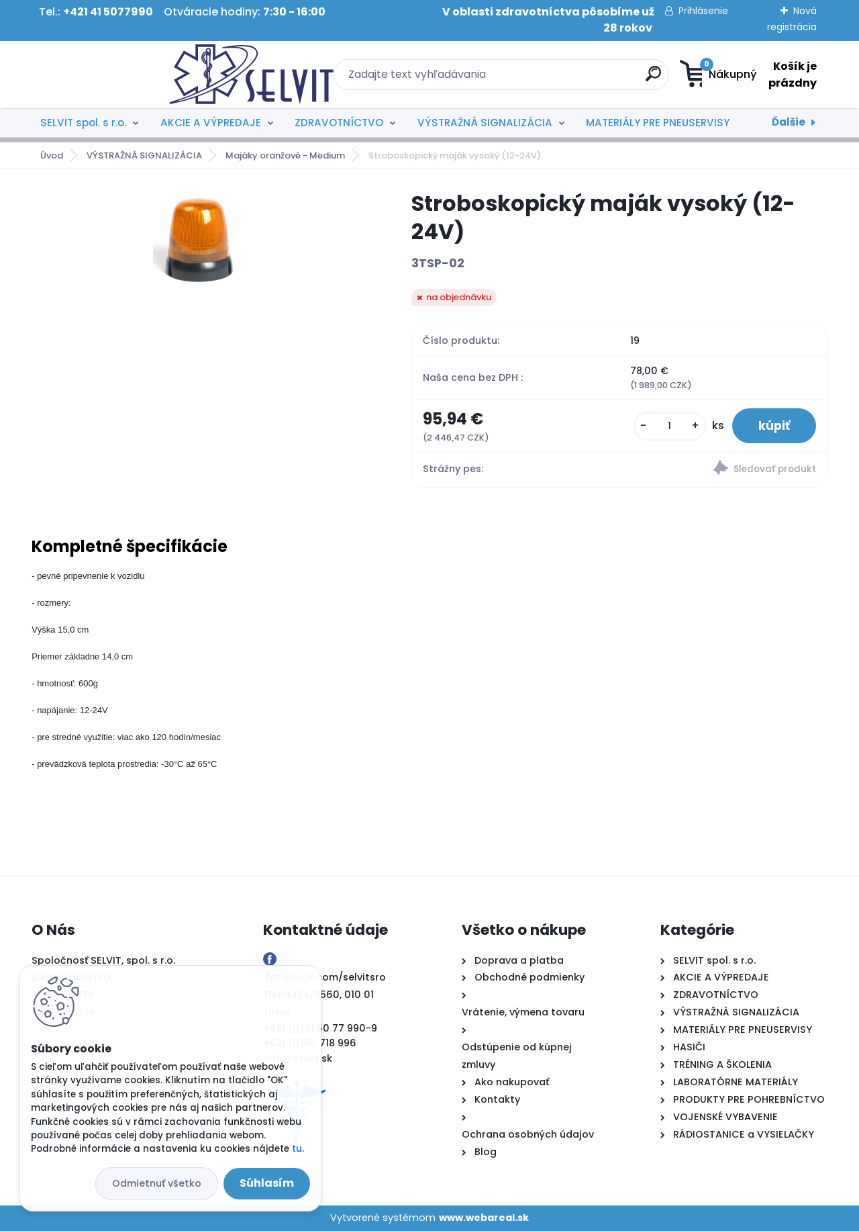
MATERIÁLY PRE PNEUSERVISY (657, 123)
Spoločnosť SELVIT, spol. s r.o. (103, 960)
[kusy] (668, 426)
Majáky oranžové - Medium (285, 155)
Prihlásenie (703, 10)
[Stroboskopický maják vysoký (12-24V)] (200, 240)
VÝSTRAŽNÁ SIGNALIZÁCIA (484, 123)
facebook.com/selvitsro (326, 978)
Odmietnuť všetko (156, 1183)
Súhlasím (267, 1183)
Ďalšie (788, 122)
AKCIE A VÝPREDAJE (210, 123)
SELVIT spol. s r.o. (83, 123)
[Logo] (114, 74)
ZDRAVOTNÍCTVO (339, 123)
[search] (560, 79)
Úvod (51, 155)
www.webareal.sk (484, 1217)
